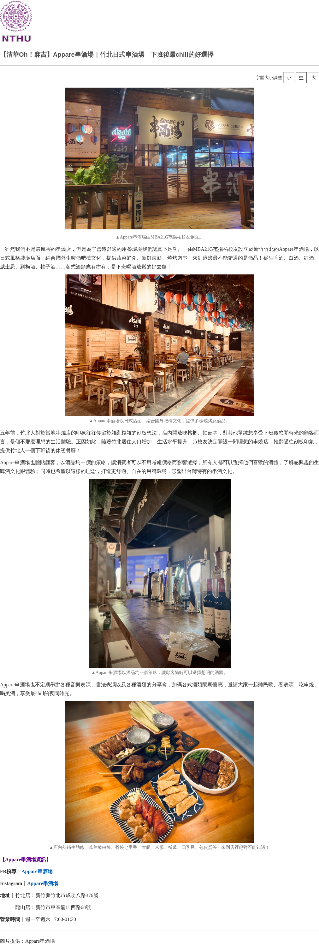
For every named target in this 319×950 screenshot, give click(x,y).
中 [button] (301, 77)
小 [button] (289, 77)
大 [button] (313, 77)
